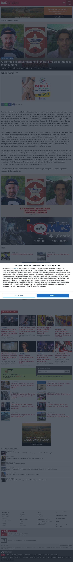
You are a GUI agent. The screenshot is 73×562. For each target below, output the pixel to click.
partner (16, 268)
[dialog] (36, 281)
